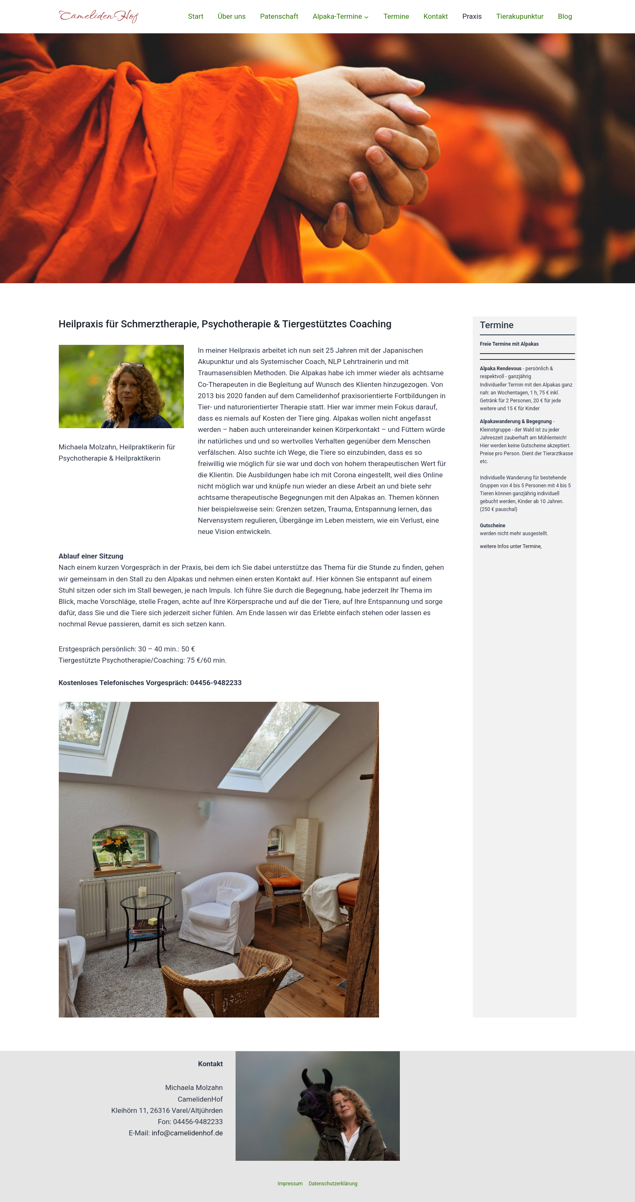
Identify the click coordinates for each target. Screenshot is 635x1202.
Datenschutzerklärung (333, 1184)
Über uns (232, 16)
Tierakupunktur (520, 16)
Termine (396, 16)
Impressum (290, 1184)
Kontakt (436, 16)
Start (195, 16)
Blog (565, 16)
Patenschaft (279, 16)
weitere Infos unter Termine (510, 546)
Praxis (472, 16)
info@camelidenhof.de (187, 1133)
